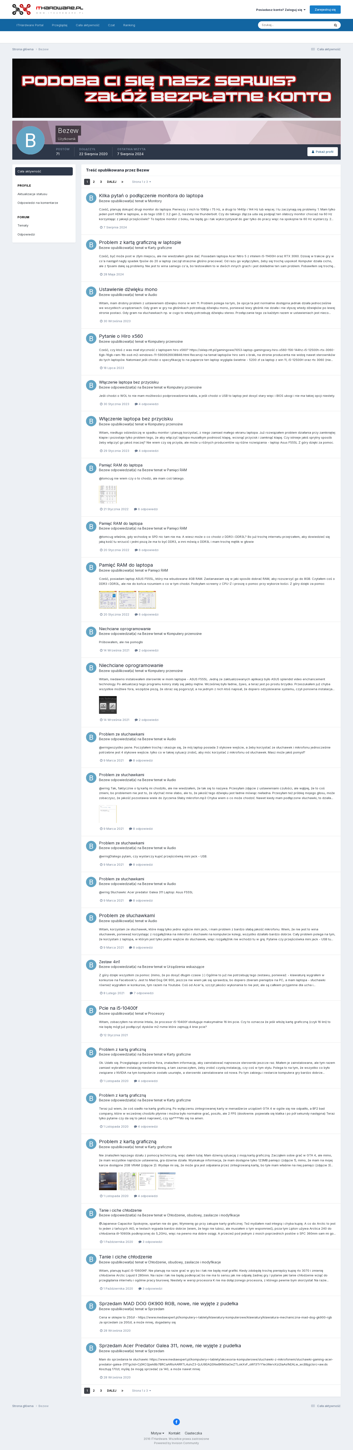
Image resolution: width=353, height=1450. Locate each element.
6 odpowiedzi (146, 509)
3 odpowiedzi (150, 1242)
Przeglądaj (59, 25)
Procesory (156, 1013)
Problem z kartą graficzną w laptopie (140, 242)
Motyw (157, 1433)
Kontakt (174, 1433)
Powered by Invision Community (176, 1443)
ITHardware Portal (30, 25)
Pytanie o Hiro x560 (121, 336)
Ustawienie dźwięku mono (128, 289)
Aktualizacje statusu (32, 194)
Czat (111, 25)
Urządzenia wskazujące (185, 967)
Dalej (111, 182)
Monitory (155, 201)
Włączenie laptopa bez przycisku (129, 382)
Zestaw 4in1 (109, 961)
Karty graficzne (160, 248)
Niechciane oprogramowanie (125, 628)
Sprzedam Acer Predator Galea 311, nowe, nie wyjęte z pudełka (170, 1345)
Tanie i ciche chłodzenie (120, 1210)
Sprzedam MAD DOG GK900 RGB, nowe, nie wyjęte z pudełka (168, 1303)
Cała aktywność (87, 25)
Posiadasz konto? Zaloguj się (281, 10)
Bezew (104, 201)
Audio (152, 295)
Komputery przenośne (165, 341)
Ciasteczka (193, 1433)
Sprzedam (156, 1309)
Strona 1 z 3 (141, 182)
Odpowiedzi (26, 234)
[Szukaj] (275, 25)
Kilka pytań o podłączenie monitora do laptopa (151, 195)
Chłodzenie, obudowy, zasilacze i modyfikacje (203, 1215)
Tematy (22, 225)
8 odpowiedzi (141, 760)
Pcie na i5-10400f (118, 1008)
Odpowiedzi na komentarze (37, 203)
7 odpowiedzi (142, 993)
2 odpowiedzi (147, 650)
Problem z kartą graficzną (122, 1049)
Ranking (129, 25)
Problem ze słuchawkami (121, 734)
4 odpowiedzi (147, 404)
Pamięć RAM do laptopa (120, 465)
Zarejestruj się (325, 9)
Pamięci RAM (177, 470)
